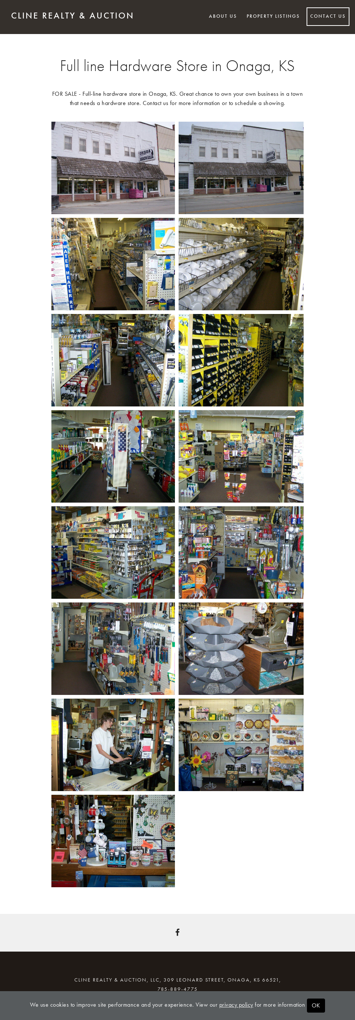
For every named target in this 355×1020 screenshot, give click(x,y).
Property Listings (273, 16)
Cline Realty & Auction (72, 15)
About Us (223, 16)
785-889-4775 (178, 989)
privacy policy (236, 1004)
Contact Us (328, 16)
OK (316, 1005)
